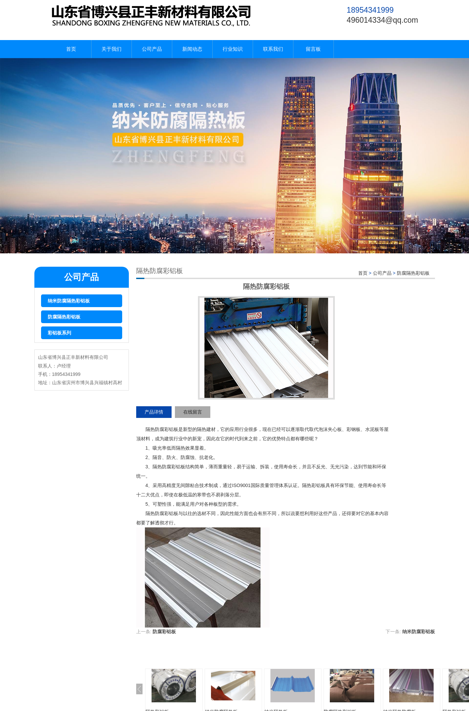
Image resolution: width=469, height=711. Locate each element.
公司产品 (152, 49)
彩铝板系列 (59, 332)
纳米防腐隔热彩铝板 (69, 300)
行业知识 (233, 49)
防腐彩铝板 (164, 631)
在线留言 (192, 412)
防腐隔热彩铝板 (64, 316)
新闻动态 (192, 49)
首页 (71, 49)
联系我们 (273, 49)
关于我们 (111, 49)
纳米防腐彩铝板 (418, 631)
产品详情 (154, 412)
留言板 (313, 49)
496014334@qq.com (382, 20)
